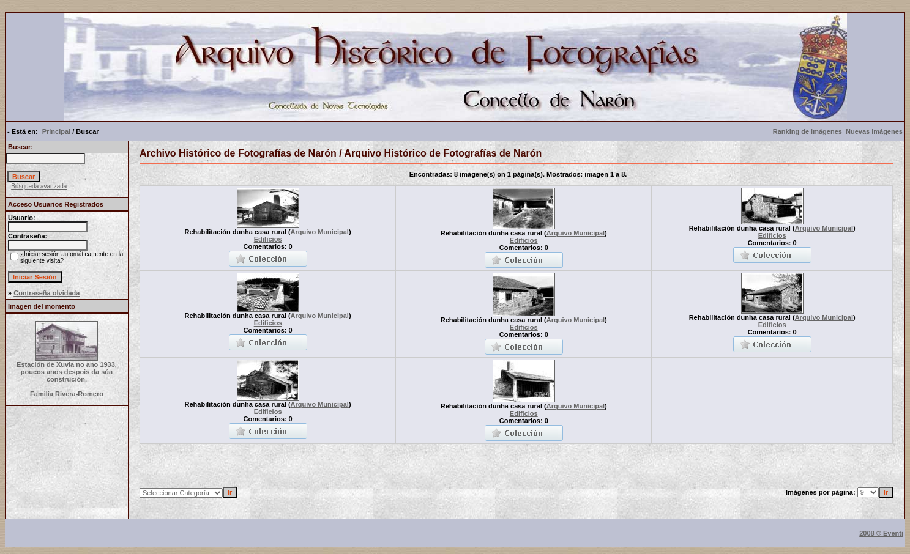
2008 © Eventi (881, 533)
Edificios (268, 239)
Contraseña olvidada (46, 293)
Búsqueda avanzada (39, 186)
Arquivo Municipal (320, 231)
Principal (56, 131)
